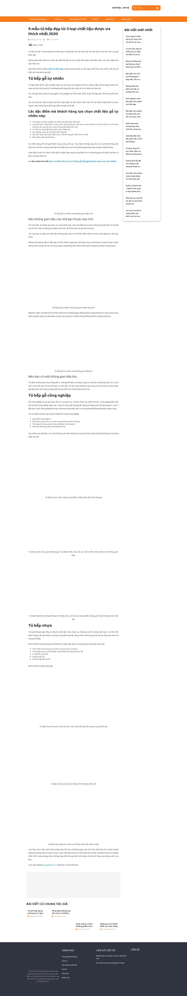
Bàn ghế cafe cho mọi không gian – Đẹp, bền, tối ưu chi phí (134, 76)
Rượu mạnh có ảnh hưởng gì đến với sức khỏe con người (85, 925)
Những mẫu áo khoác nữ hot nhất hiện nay (111, 957)
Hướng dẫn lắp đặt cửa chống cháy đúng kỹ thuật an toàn (133, 163)
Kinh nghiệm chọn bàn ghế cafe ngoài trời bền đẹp (134, 101)
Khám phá (126, 19)
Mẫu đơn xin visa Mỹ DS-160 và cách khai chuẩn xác (134, 201)
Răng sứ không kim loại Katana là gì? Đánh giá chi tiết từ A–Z (134, 64)
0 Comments (53, 39)
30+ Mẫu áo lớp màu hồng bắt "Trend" (110, 963)
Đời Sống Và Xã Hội (78, 19)
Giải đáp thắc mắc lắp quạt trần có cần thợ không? (134, 138)
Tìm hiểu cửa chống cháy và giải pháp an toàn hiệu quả (134, 176)
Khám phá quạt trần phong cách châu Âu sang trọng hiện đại (134, 126)
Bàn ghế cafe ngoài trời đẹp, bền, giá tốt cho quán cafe (134, 114)
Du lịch (95, 19)
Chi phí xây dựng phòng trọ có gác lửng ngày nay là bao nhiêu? (37, 912)
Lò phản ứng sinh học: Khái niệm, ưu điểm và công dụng (133, 151)
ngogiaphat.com (50, 865)
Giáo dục (110, 19)
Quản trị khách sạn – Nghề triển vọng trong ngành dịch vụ (133, 188)
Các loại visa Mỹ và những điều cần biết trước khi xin (133, 213)
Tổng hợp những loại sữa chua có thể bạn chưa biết (61, 912)
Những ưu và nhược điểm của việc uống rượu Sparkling (109, 925)
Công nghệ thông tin (38, 19)
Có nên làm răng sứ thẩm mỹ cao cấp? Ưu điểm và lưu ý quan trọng (134, 51)
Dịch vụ (58, 19)
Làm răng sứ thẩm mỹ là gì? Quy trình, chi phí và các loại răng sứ (134, 39)
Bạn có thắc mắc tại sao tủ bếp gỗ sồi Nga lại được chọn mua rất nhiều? (83, 161)
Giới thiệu (116, 7)
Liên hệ (125, 7)
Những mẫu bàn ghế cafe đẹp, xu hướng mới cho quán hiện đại (132, 89)
